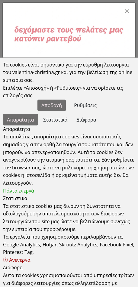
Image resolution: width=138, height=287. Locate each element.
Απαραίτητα (20, 119)
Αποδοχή (51, 105)
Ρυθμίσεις (85, 105)
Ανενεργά (16, 260)
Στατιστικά (55, 119)
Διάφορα (86, 119)
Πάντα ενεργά (18, 190)
